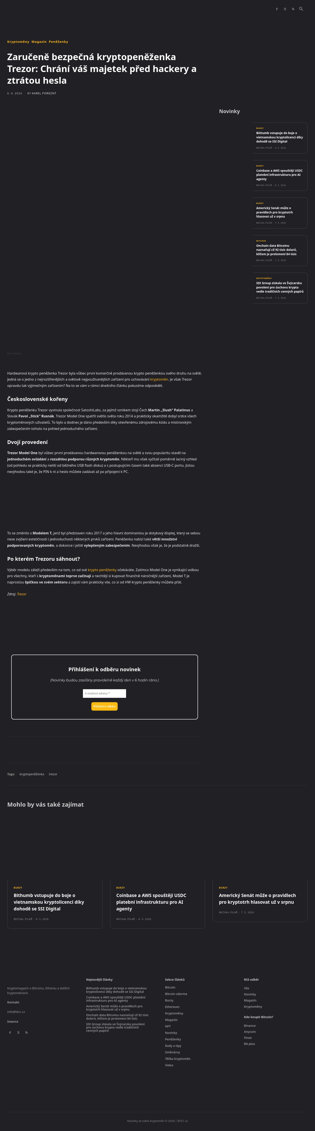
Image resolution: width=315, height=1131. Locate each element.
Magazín (39, 41)
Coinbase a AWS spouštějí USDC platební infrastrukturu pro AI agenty (279, 176)
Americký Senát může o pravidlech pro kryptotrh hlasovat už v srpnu (276, 213)
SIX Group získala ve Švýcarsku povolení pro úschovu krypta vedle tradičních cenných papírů (277, 291)
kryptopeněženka (32, 774)
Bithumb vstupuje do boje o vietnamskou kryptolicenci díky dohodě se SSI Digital (278, 138)
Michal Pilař (264, 148)
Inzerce (12, 1023)
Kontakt (13, 1003)
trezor (53, 774)
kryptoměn (159, 379)
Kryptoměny (18, 41)
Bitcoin (261, 242)
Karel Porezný (44, 93)
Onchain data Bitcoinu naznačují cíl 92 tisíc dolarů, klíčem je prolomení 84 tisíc (278, 251)
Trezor (22, 594)
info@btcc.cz (16, 1013)
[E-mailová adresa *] (104, 693)
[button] (301, 9)
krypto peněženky (102, 569)
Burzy (260, 129)
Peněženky (58, 41)
